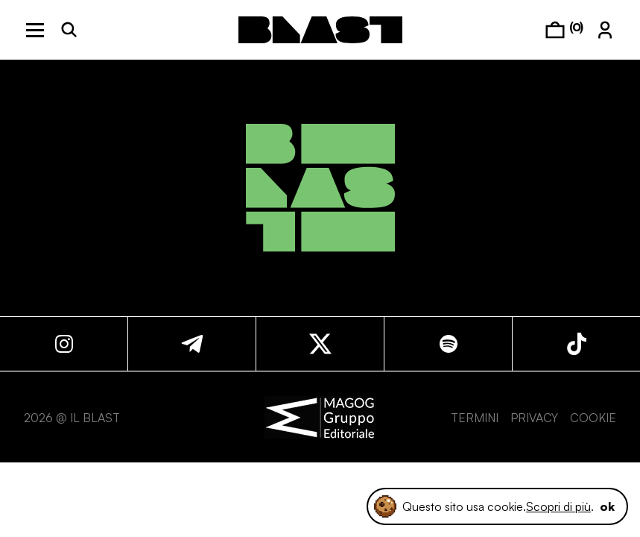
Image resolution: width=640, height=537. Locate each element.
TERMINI (474, 417)
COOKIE (593, 417)
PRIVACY (534, 417)
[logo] (320, 29)
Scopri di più (558, 506)
